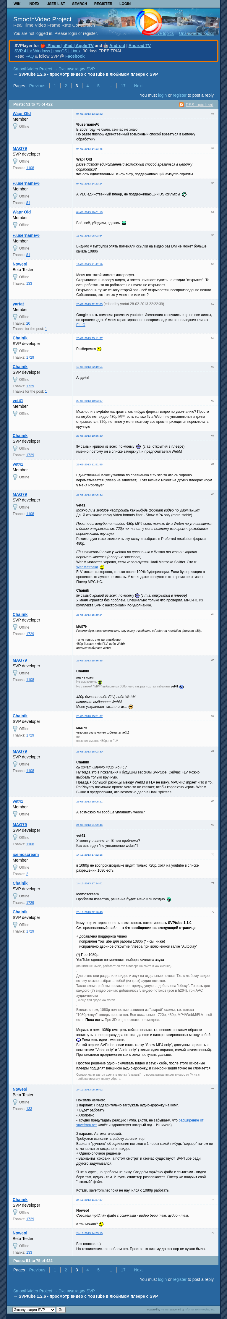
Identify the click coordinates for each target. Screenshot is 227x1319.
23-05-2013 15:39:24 (89, 614)
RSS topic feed (199, 104)
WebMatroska (87, 567)
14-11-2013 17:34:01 (89, 883)
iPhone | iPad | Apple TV (70, 45)
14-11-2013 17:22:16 (89, 854)
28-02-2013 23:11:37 (89, 338)
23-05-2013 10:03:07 (89, 400)
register (180, 95)
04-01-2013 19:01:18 (89, 212)
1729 (30, 357)
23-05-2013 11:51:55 (89, 464)
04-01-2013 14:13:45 (89, 148)
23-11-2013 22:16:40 (89, 912)
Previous (37, 85)
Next (138, 85)
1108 (30, 168)
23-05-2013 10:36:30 (89, 435)
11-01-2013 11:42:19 (89, 264)
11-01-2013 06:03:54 (89, 235)
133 (29, 283)
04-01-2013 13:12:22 (89, 113)
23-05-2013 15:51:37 (89, 716)
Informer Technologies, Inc (199, 1309)
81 (28, 203)
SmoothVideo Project (42, 19)
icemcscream (26, 854)
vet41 (18, 400)
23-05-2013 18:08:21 (89, 801)
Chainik (20, 338)
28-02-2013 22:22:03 (89, 304)
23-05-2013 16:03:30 (89, 751)
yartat (18, 304)
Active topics (162, 33)
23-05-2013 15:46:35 (89, 660)
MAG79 (20, 148)
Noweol (20, 264)
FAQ (29, 56)
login (162, 95)
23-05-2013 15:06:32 (89, 494)
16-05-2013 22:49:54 (89, 366)
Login (125, 4)
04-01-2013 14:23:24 (89, 183)
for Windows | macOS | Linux (47, 50)
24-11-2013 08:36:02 (89, 1089)
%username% (26, 183)
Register (103, 4)
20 (28, 323)
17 (123, 85)
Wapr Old (22, 113)
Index (34, 4)
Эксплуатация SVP (77, 69)
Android (117, 45)
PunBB (164, 1309)
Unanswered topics (196, 33)
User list (55, 4)
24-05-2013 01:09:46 (89, 824)
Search (79, 4)
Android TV (140, 45)
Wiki (18, 4)
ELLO (80, 325)
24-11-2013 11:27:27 (89, 1199)
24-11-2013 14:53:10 (89, 1233)
